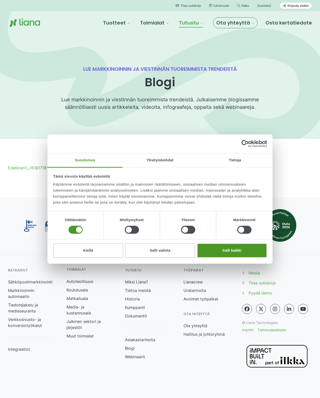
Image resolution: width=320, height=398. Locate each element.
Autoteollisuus (79, 281)
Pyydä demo (257, 292)
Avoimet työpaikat (201, 298)
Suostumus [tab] (85, 160)
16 (36, 167)
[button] (116, 23)
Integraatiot (19, 349)
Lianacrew (193, 281)
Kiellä (88, 250)
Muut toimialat (80, 335)
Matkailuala (77, 298)
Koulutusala (77, 289)
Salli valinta (160, 250)
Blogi (129, 348)
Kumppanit (135, 307)
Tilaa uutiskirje (188, 6)
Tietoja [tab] (235, 160)
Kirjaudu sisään (296, 6)
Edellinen (16, 167)
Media (251, 272)
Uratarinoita (195, 290)
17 (40, 167)
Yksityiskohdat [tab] (159, 160)
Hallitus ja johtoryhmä (204, 334)
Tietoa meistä (138, 290)
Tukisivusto (219, 6)
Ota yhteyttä (195, 325)
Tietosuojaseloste (272, 330)
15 (32, 167)
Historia (132, 298)
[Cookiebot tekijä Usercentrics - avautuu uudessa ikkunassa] (245, 143)
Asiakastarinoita (140, 339)
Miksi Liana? (136, 281)
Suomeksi (264, 6)
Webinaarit (135, 356)
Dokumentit (136, 315)
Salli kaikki (232, 250)
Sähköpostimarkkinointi (30, 281)
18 (44, 167)
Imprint (248, 330)
